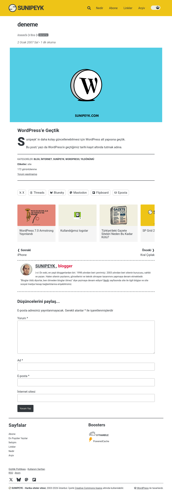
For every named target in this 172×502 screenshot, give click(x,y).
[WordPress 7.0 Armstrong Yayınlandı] (36, 220)
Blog (33, 35)
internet (46, 159)
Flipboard (100, 192)
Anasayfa (22, 35)
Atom (18, 472)
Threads (37, 192)
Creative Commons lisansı (88, 488)
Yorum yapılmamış (27, 174)
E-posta (23, 376)
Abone (12, 434)
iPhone (24, 252)
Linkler (12, 446)
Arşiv (11, 455)
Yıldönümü (87, 159)
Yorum (22, 318)
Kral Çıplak (147, 252)
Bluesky (57, 192)
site (30, 164)
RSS (11, 472)
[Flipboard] (35, 481)
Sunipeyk (58, 159)
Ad (20, 360)
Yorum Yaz (25, 408)
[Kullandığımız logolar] (77, 218)
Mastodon (78, 192)
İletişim (12, 442)
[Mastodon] (27, 481)
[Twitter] (12, 481)
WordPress (72, 159)
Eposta (120, 192)
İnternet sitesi (26, 391)
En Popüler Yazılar (18, 438)
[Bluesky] (20, 481)
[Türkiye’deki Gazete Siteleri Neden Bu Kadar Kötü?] (119, 222)
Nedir (106, 280)
